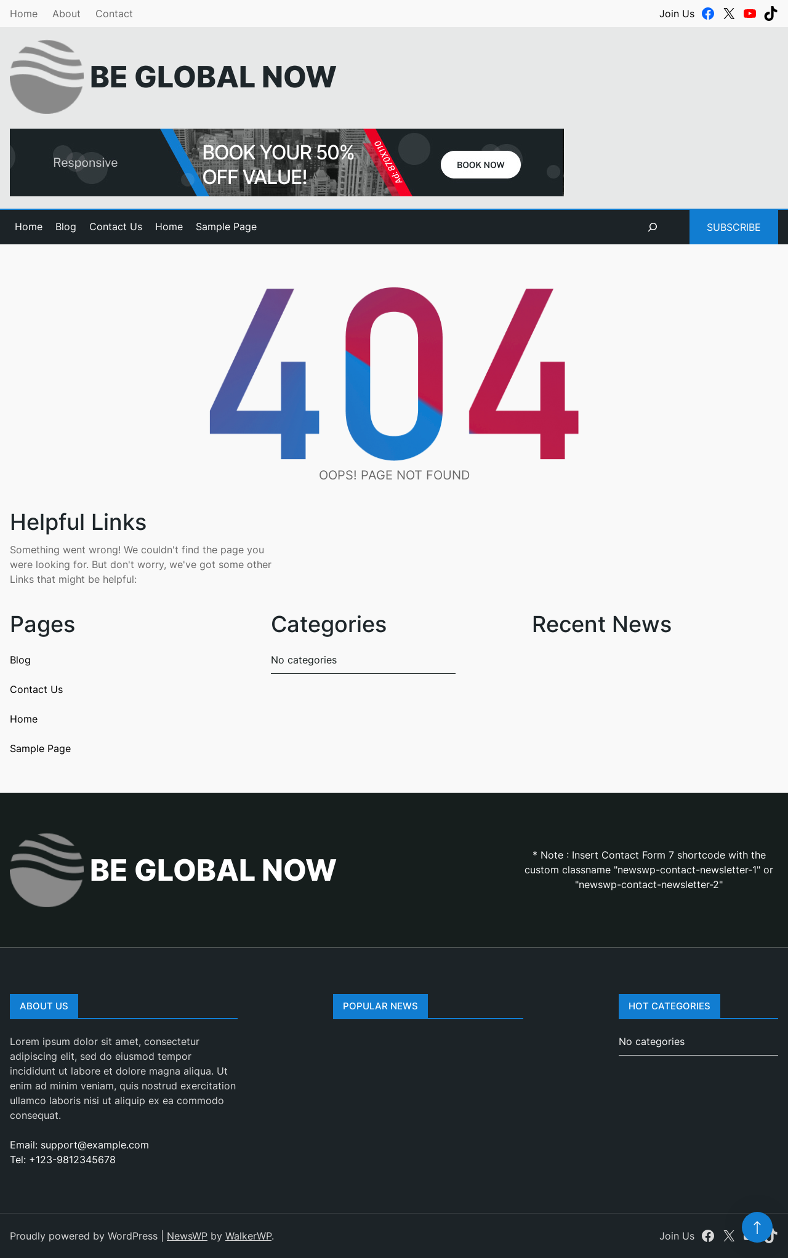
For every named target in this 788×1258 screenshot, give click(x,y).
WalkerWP (248, 1236)
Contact (114, 13)
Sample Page (226, 226)
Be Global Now (213, 76)
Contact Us (115, 226)
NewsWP (187, 1236)
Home (24, 13)
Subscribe (734, 227)
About (66, 13)
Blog (65, 226)
